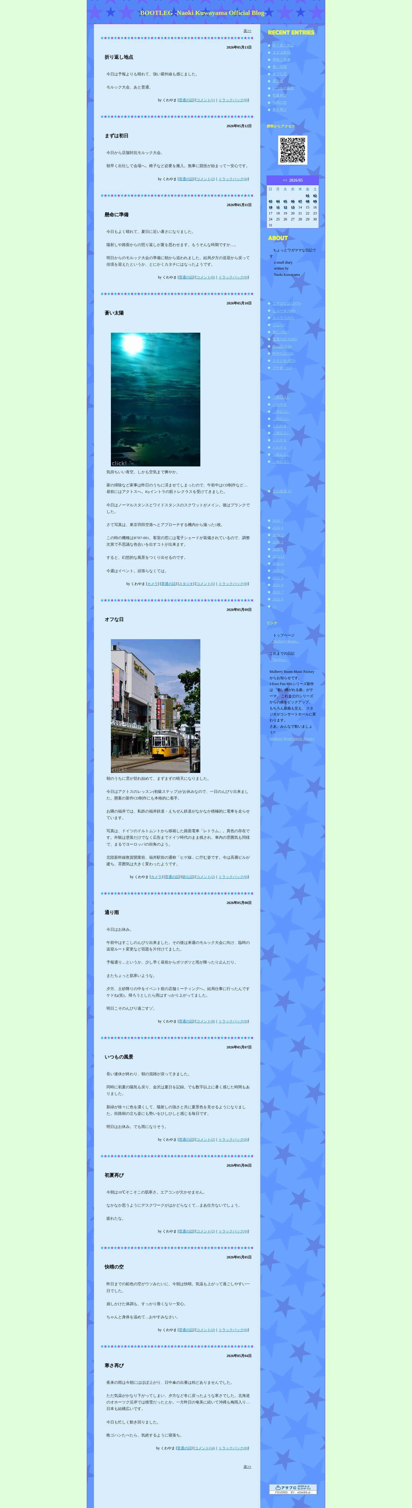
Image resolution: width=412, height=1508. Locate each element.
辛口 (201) (280, 332)
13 (293, 207)
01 (307, 196)
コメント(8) (205, 1021)
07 (300, 201)
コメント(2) (205, 179)
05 (285, 201)
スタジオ (186, 584)
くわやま (279, 404)
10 (270, 207)
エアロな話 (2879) (286, 303)
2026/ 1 (277, 549)
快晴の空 (114, 1266)
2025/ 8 (277, 585)
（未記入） (281, 397)
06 (293, 201)
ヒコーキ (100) (283, 311)
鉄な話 (187, 877)
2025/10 (278, 571)
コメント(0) (205, 277)
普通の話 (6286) (284, 339)
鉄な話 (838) (282, 346)
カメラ (152, 584)
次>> (247, 31)
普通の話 (186, 100)
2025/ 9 (277, 578)
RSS (273, 755)
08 (307, 201)
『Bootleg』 (278, 660)
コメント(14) (205, 1448)
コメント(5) (205, 584)
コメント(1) (205, 100)
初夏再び (114, 1175)
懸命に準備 (116, 214)
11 (278, 207)
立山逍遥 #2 (281, 491)
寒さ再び (114, 1365)
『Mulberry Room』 (284, 641)
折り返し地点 (119, 57)
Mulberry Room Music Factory (291, 739)
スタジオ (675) (283, 361)
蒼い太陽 (114, 312)
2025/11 (278, 563)
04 (278, 201)
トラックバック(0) (233, 100)
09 (315, 201)
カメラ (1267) (283, 318)
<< (285, 180)
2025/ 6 (277, 599)
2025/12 (278, 556)
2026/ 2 (277, 542)
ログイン (277, 765)
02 (315, 196)
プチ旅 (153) (282, 368)
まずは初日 (116, 135)
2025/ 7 (277, 592)
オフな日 (114, 619)
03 (270, 201)
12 (285, 207)
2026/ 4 (277, 528)
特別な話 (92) (283, 353)
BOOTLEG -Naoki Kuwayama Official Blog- (203, 12)
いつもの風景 (119, 1056)
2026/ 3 (277, 535)
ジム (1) (278, 325)
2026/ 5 (277, 521)
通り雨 (112, 912)
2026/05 (296, 180)
